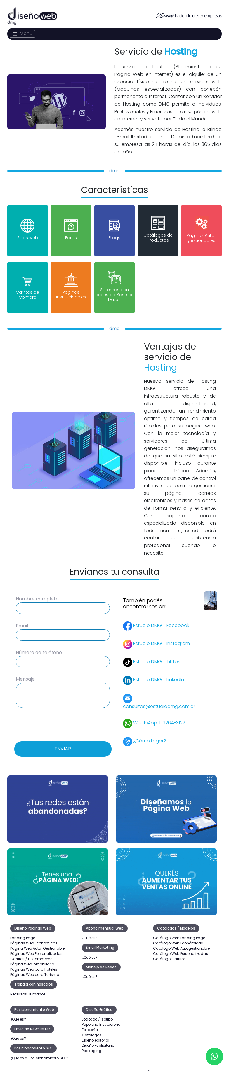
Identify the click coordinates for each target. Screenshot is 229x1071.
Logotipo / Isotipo (97, 1013)
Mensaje (25, 673)
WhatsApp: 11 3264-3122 (159, 717)
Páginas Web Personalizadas (36, 948)
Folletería (90, 1024)
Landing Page (22, 932)
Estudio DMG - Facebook (161, 619)
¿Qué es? (90, 932)
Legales (78, 1067)
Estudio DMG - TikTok (156, 655)
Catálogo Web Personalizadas (180, 948)
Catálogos (91, 1029)
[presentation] (62, 718)
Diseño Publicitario (98, 1039)
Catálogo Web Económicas (178, 937)
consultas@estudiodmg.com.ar (159, 701)
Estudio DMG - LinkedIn (158, 673)
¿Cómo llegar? (149, 735)
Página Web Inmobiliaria (32, 958)
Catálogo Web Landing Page (179, 932)
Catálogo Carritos (169, 953)
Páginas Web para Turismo (34, 969)
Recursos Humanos (28, 988)
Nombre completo (37, 593)
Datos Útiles (146, 1067)
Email (22, 620)
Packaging (91, 1045)
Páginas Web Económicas (34, 937)
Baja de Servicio (109, 1067)
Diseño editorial (95, 1034)
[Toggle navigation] (22, 34)
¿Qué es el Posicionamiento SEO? (39, 1052)
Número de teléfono (39, 647)
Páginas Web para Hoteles (33, 963)
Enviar (63, 743)
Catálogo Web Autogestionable (181, 942)
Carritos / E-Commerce (31, 953)
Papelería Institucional (102, 1018)
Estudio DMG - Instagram (161, 637)
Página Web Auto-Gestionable (37, 942)
